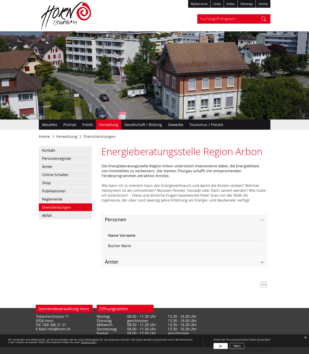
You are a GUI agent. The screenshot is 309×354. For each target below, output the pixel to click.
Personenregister (56, 158)
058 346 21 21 (54, 325)
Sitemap (246, 4)
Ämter (47, 166)
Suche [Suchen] (263, 19)
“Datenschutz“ (88, 342)
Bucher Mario (119, 245)
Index (231, 4)
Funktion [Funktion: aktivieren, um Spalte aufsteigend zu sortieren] (161, 235)
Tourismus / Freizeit (206, 124)
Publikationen (54, 191)
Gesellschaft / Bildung (143, 124)
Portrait (69, 124)
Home (263, 4)
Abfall (47, 215)
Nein (237, 346)
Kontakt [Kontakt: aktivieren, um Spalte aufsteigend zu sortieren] (219, 235)
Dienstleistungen (67, 207)
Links (217, 4)
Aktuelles (49, 124)
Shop (46, 182)
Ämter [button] (112, 262)
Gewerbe (175, 124)
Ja (220, 346)
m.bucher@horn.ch (228, 245)
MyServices (199, 4)
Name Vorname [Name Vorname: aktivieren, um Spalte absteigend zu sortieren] (121, 235)
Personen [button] (115, 219)
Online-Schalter (55, 174)
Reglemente (52, 199)
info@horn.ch (58, 329)
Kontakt (48, 150)
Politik (87, 124)
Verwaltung (108, 124)
